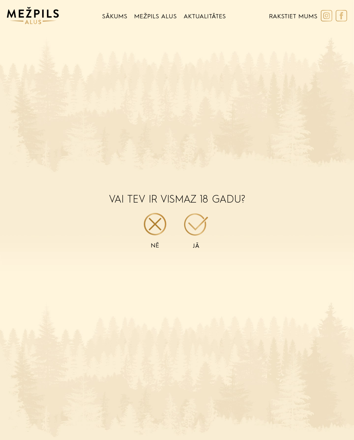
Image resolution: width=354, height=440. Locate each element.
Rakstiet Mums (293, 16)
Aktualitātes (205, 16)
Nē (155, 231)
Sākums (114, 16)
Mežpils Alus (155, 16)
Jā (196, 231)
